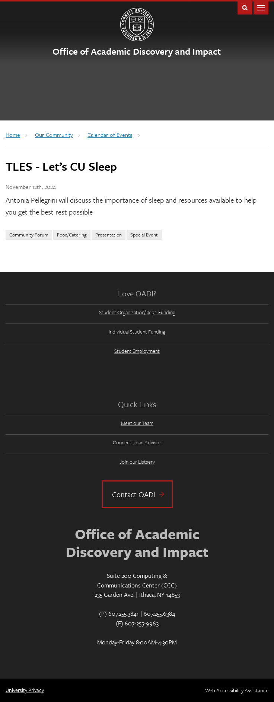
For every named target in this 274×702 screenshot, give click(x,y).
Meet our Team (137, 423)
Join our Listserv (137, 462)
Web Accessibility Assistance (236, 690)
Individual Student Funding (137, 331)
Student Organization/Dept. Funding (137, 312)
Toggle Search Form (245, 7)
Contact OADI (133, 494)
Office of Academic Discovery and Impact (136, 51)
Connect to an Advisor (137, 442)
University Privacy (25, 690)
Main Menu (261, 7)
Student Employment (137, 351)
